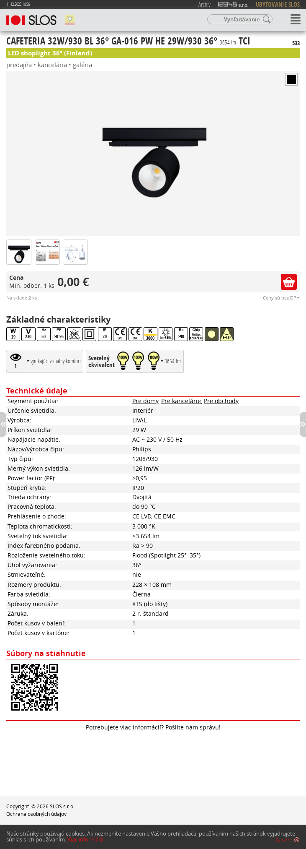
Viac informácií (85, 839)
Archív (204, 4)
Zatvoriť (283, 840)
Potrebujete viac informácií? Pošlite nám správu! (153, 727)
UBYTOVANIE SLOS (278, 4)
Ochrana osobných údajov (36, 813)
